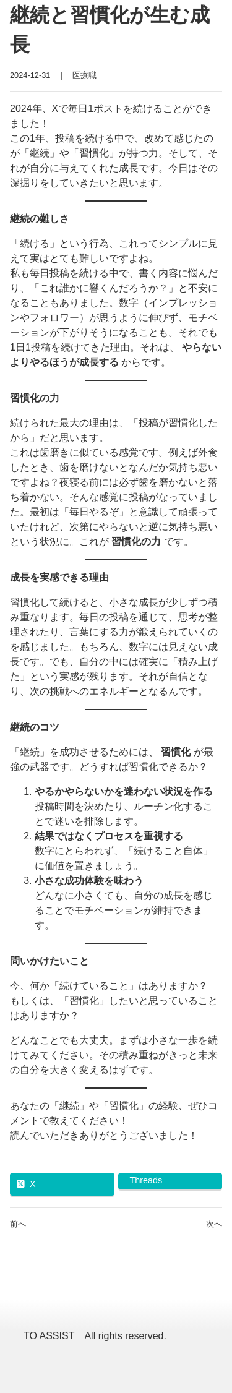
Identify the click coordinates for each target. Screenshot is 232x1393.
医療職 (84, 75)
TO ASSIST (49, 1336)
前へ (18, 1223)
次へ (214, 1223)
